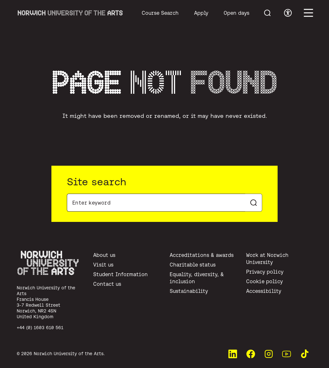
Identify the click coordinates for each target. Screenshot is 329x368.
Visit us (103, 264)
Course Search (160, 13)
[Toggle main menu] (308, 13)
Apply (201, 13)
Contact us (107, 284)
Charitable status (193, 264)
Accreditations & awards (202, 255)
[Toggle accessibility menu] (288, 13)
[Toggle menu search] (267, 13)
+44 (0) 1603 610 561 (40, 327)
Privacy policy (264, 272)
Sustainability (189, 291)
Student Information (120, 274)
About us (104, 255)
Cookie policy (264, 281)
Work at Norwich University (267, 258)
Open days (236, 13)
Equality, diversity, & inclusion (197, 277)
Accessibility (263, 291)
